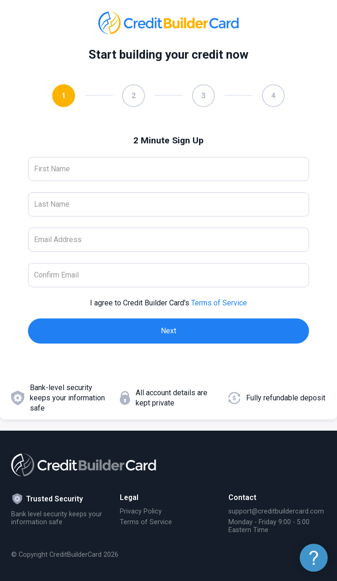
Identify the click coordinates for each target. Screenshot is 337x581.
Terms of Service (219, 302)
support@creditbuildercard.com (276, 511)
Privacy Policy (141, 511)
